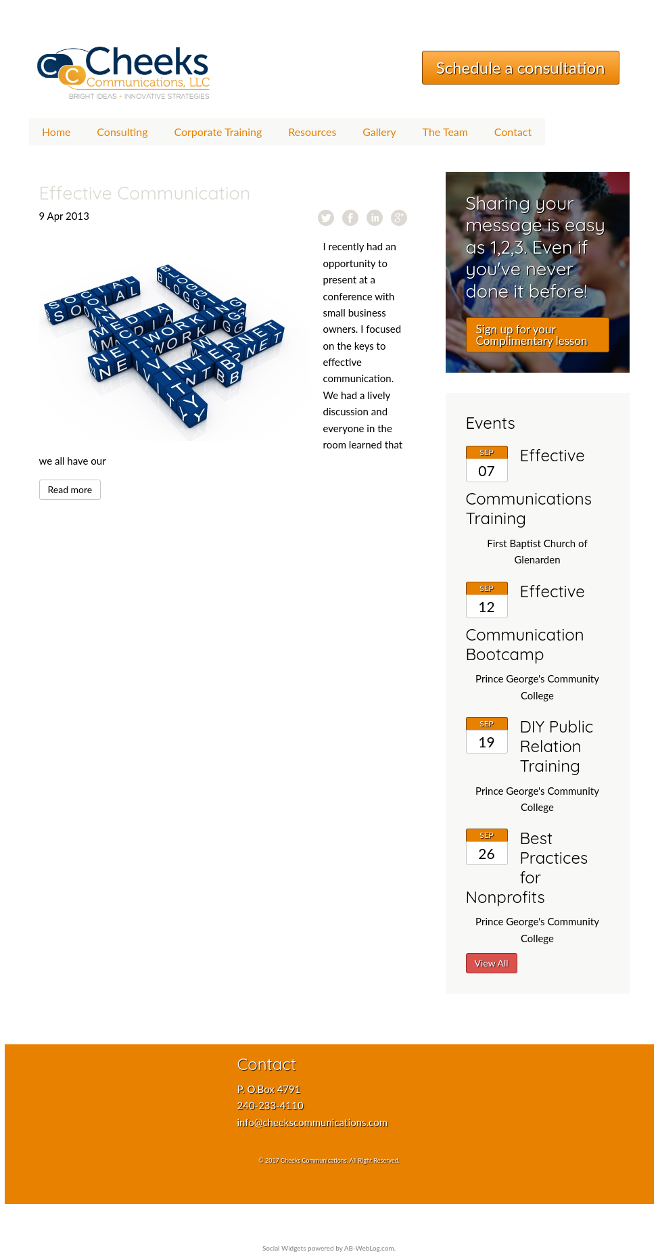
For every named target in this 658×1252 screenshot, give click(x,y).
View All (492, 963)
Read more (70, 489)
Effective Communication (145, 192)
